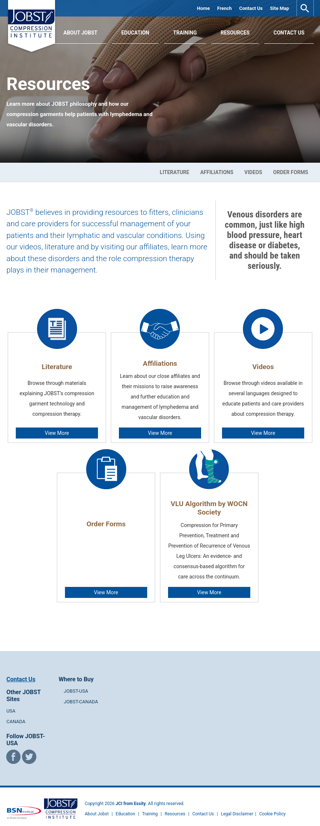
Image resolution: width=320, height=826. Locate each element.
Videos (253, 172)
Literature (174, 172)
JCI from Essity (131, 796)
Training (185, 33)
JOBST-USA (76, 683)
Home (203, 8)
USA (10, 703)
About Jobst (97, 806)
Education (135, 33)
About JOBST (80, 33)
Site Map (279, 8)
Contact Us (251, 8)
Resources (235, 33)
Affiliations (216, 172)
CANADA (15, 714)
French (224, 8)
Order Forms (290, 172)
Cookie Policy (272, 806)
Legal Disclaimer (237, 806)
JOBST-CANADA (81, 694)
